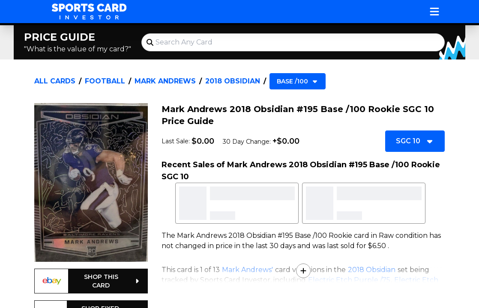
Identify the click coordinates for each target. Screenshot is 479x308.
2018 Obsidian (232, 81)
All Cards (54, 81)
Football (105, 81)
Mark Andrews (165, 81)
